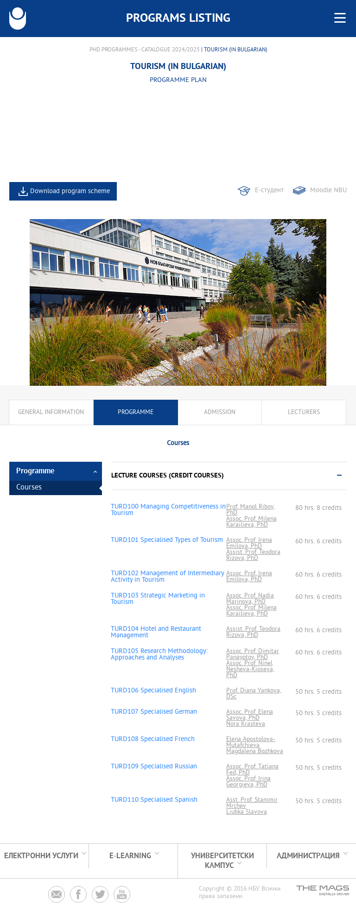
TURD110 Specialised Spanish (154, 800)
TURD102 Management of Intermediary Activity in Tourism (167, 577)
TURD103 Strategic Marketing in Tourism (158, 599)
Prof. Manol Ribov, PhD (250, 510)
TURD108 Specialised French (153, 739)
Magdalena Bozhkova (254, 751)
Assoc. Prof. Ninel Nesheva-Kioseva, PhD (250, 669)
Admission (219, 412)
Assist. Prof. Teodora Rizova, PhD (253, 555)
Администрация (308, 856)
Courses (29, 488)
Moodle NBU (328, 190)
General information (51, 412)
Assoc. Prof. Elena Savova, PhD (249, 715)
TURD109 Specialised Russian (154, 767)
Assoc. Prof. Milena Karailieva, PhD (251, 522)
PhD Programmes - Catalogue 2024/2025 (144, 50)
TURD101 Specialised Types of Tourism (167, 540)
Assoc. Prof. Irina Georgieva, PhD (248, 782)
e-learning (130, 856)
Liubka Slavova (246, 812)
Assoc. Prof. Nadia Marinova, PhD (250, 599)
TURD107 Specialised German (154, 712)
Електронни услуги (41, 856)
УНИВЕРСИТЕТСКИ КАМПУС (222, 861)
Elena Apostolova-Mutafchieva (250, 742)
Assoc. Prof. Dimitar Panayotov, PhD (252, 654)
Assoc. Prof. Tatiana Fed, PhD (252, 770)
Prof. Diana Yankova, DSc (253, 694)
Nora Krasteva (245, 724)
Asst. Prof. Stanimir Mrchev (252, 803)
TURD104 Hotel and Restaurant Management (156, 632)
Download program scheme (70, 191)
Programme (135, 412)
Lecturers (304, 412)
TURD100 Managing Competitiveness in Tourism (168, 510)
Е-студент (269, 190)
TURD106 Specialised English (153, 691)
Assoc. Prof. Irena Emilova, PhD (249, 543)
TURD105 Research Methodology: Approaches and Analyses (159, 654)
